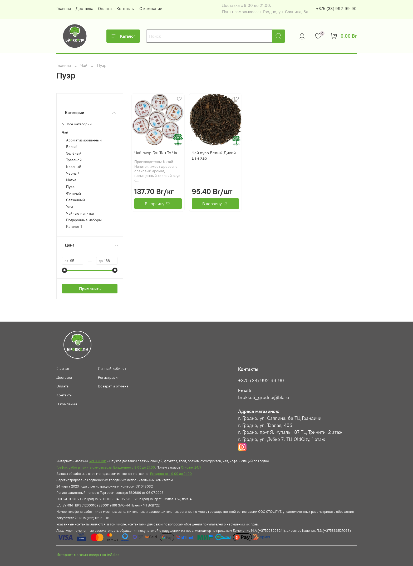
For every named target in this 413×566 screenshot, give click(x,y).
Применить (90, 288)
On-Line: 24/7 (190, 467)
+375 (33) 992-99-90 (336, 8)
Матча (71, 180)
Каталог (123, 36)
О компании (150, 8)
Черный (73, 173)
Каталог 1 (74, 226)
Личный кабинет (112, 368)
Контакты (125, 8)
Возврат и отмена (113, 386)
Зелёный (73, 153)
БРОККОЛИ (97, 461)
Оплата (105, 8)
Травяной (74, 160)
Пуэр (70, 187)
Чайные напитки (80, 213)
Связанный (75, 200)
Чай (83, 65)
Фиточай (73, 193)
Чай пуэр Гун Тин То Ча (155, 152)
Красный (73, 167)
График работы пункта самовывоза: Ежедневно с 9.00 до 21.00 (105, 467)
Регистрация (108, 377)
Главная (63, 8)
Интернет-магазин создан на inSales (87, 554)
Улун (70, 206)
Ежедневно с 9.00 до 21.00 (171, 473)
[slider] (64, 270)
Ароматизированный (84, 140)
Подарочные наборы (84, 220)
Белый (71, 147)
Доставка (84, 8)
